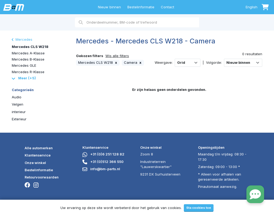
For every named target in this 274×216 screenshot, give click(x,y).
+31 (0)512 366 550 (103, 161)
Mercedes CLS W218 (30, 46)
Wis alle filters (117, 56)
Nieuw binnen (109, 7)
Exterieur (19, 119)
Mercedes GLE (24, 65)
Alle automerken (39, 148)
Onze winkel (35, 163)
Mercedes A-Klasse (28, 53)
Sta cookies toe (198, 208)
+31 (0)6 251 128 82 (103, 154)
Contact (167, 7)
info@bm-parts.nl (101, 169)
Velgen (17, 104)
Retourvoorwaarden (42, 177)
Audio (16, 97)
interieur (19, 112)
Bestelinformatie (140, 7)
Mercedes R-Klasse (28, 72)
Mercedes (22, 39)
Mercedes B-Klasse (28, 59)
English (251, 7)
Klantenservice (38, 155)
